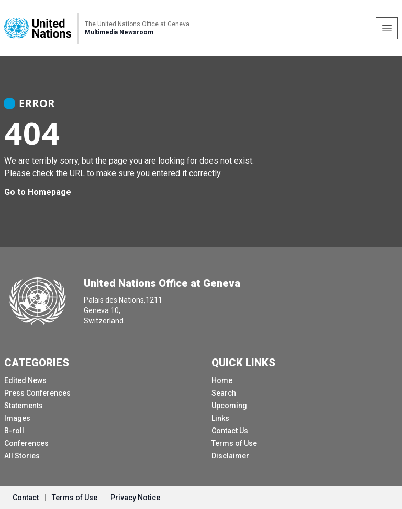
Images (17, 418)
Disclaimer (230, 456)
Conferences (26, 443)
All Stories (22, 456)
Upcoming (229, 405)
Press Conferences (37, 393)
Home (221, 380)
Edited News (25, 380)
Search (223, 393)
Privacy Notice (135, 497)
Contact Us (229, 430)
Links (220, 418)
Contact (26, 497)
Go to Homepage (37, 192)
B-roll (14, 430)
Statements (23, 405)
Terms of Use (234, 443)
